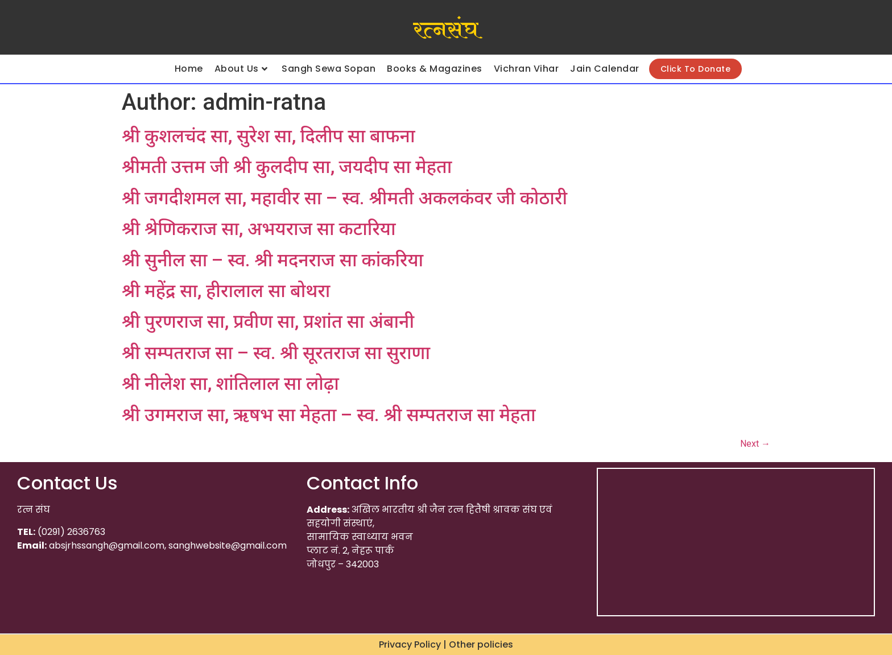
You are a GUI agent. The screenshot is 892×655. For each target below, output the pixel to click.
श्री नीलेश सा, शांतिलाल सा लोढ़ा (230, 383)
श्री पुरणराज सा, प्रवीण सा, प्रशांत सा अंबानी (268, 321)
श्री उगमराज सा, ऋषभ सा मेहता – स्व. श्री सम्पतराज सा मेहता (329, 415)
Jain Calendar (604, 68)
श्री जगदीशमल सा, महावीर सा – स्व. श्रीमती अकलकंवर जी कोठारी (344, 198)
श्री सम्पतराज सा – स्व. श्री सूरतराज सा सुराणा (276, 353)
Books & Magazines (434, 68)
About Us (241, 68)
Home (189, 68)
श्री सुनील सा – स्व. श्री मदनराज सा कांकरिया (272, 260)
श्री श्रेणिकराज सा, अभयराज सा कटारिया (259, 229)
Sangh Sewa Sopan (328, 68)
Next (755, 443)
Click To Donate (695, 68)
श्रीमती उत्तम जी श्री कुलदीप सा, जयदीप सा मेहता (287, 167)
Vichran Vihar (526, 68)
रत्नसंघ (445, 30)
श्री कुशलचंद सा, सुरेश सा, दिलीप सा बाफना (268, 136)
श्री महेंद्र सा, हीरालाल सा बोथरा (226, 291)
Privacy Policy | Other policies (446, 644)
